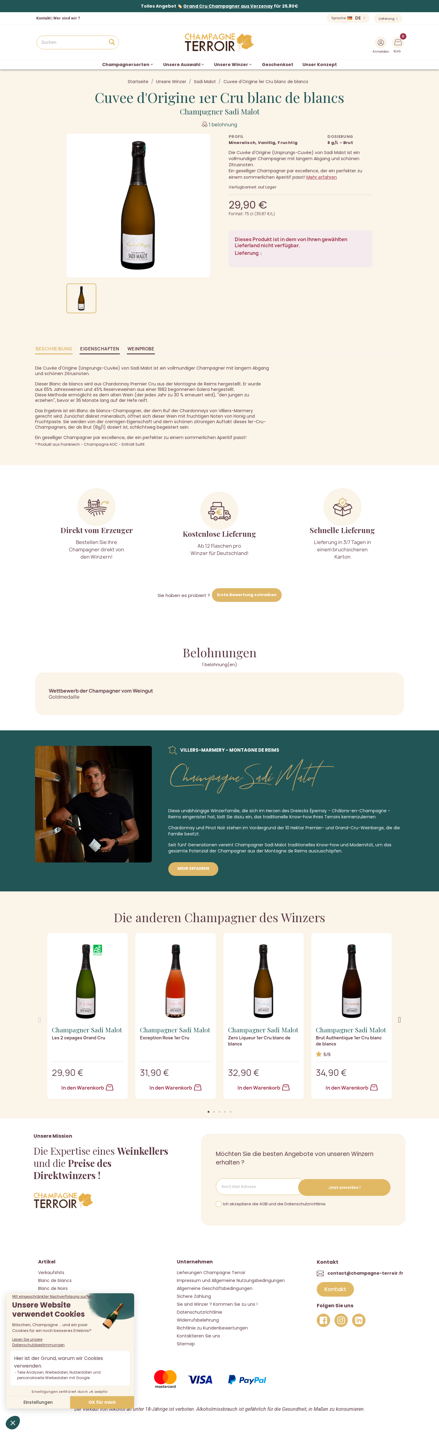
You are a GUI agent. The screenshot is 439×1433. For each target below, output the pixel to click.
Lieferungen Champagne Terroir (211, 1272)
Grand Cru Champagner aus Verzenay (228, 6)
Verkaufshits (51, 1272)
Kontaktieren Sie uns (198, 1335)
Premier (313, 828)
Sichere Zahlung (194, 1295)
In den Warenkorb (87, 1087)
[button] (208, 1112)
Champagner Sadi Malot (219, 111)
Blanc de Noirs (53, 1287)
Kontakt (43, 18)
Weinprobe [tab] (141, 349)
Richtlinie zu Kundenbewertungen (212, 1327)
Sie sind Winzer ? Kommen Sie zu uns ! (217, 1303)
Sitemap (186, 1343)
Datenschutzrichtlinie (199, 1311)
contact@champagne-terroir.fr (365, 1272)
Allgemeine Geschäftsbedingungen (214, 1287)
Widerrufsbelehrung (198, 1319)
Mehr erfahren (321, 177)
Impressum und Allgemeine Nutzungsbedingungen (231, 1280)
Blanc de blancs (55, 1280)
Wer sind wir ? (66, 18)
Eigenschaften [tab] (99, 349)
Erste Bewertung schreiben (247, 595)
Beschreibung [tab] (54, 349)
